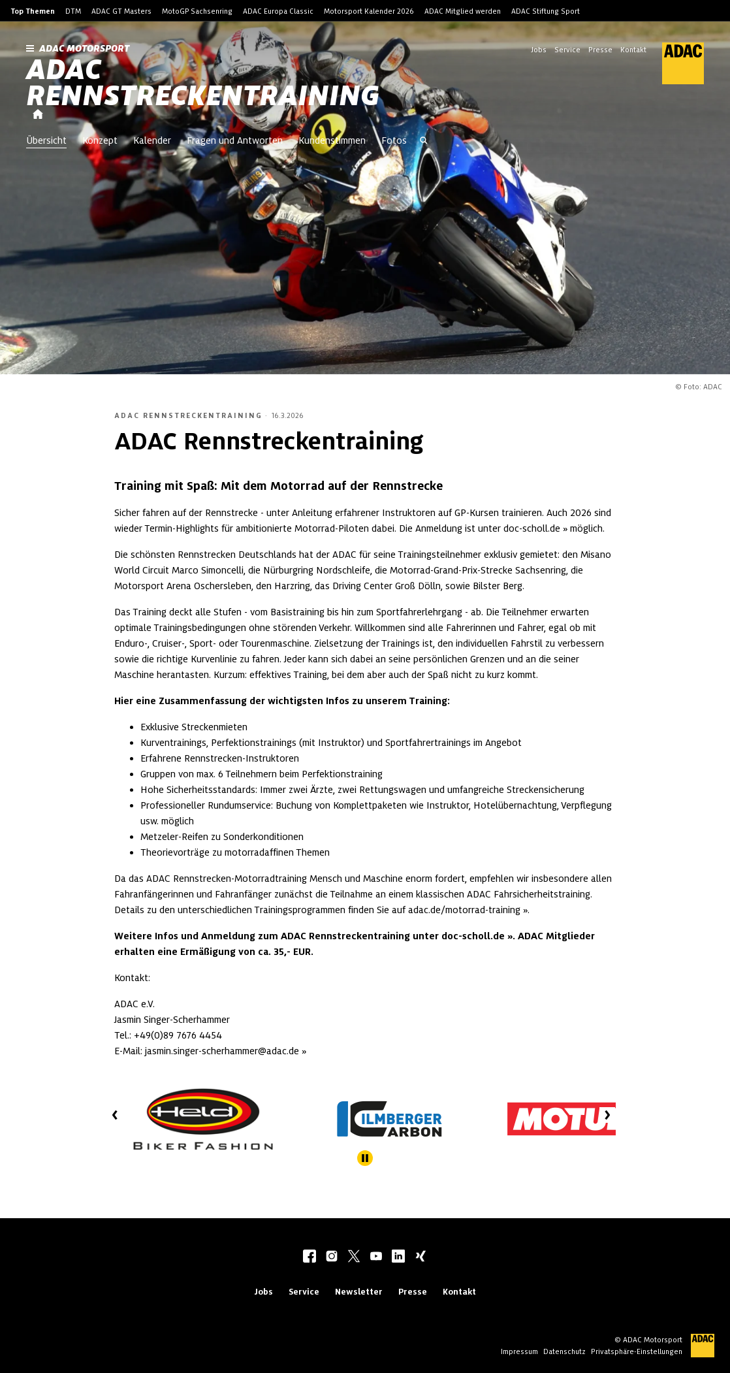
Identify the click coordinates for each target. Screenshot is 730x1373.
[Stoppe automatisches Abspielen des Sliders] (365, 1158)
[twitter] (353, 1257)
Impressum (519, 1351)
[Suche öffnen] (424, 142)
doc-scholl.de (531, 528)
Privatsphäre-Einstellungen (636, 1351)
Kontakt (633, 49)
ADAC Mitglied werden (462, 11)
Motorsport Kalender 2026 (369, 11)
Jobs (539, 49)
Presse (600, 49)
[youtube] (376, 1257)
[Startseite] (38, 114)
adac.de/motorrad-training (464, 910)
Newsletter (359, 1291)
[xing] (420, 1257)
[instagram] (331, 1257)
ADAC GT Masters (121, 11)
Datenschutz (564, 1351)
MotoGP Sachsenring (197, 11)
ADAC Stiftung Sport (545, 11)
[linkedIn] (398, 1257)
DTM (73, 11)
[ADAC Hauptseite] (675, 63)
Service (567, 49)
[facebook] (309, 1257)
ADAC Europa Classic (278, 11)
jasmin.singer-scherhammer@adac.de (222, 1051)
